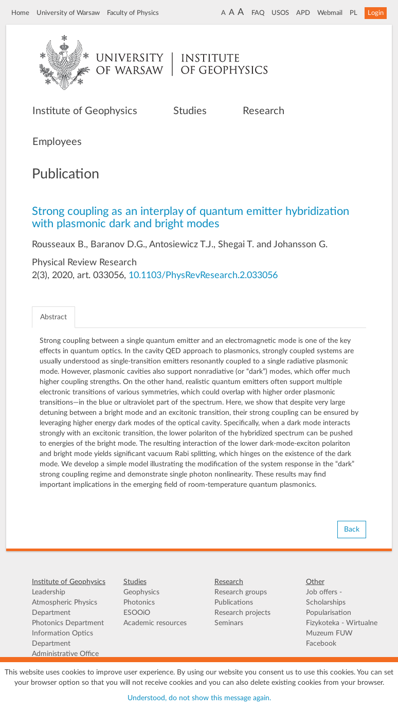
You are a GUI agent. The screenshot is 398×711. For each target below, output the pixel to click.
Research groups (240, 592)
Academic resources (155, 623)
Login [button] (376, 13)
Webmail (329, 13)
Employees (57, 142)
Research (263, 111)
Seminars (228, 623)
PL (353, 13)
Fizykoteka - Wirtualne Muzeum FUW (341, 628)
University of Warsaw (68, 13)
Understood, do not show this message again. (199, 698)
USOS (280, 13)
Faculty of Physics (133, 13)
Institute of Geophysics (84, 111)
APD (303, 13)
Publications (233, 602)
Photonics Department (68, 623)
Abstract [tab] (53, 317)
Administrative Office (65, 654)
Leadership (48, 592)
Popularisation (328, 612)
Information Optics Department (62, 638)
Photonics (139, 602)
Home (20, 13)
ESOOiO (136, 612)
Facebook (321, 643)
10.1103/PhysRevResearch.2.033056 (203, 275)
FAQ (257, 13)
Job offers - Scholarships (326, 597)
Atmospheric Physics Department (64, 607)
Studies (190, 111)
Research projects (242, 612)
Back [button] (351, 529)
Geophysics (141, 592)
